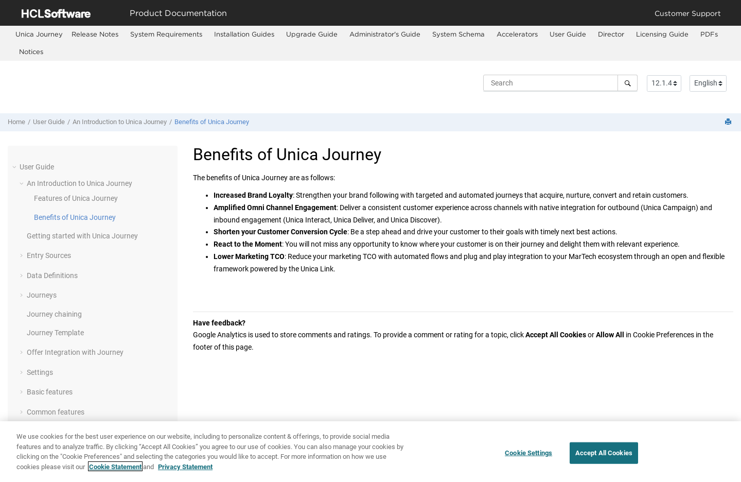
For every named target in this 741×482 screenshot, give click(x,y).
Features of (76, 198)
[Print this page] (729, 122)
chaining (54, 314)
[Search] (627, 83)
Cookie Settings (528, 460)
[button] (15, 167)
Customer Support (688, 13)
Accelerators (517, 34)
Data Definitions (52, 275)
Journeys (42, 295)
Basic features (50, 392)
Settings (40, 372)
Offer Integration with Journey (75, 352)
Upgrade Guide (312, 34)
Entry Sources (49, 255)
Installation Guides (244, 34)
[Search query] (560, 83)
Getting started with (82, 236)
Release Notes (95, 34)
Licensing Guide (662, 34)
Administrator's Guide (384, 34)
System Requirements (166, 34)
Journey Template (55, 333)
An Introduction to (120, 122)
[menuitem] (39, 34)
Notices (31, 51)
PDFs (709, 34)
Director (611, 34)
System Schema (458, 34)
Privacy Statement (185, 474)
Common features (55, 412)
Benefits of (211, 122)
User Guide (568, 34)
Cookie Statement (115, 474)
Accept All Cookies (603, 460)
